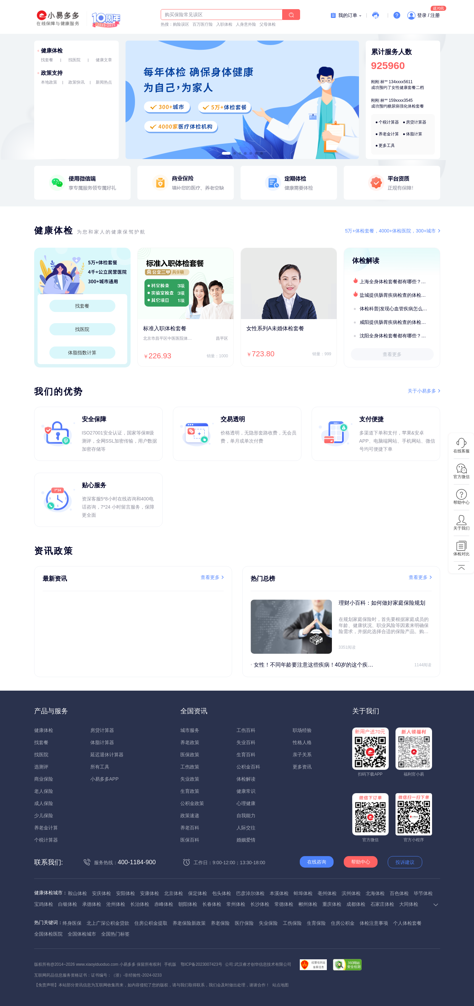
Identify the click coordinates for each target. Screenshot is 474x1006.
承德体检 (91, 904)
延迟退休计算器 (106, 754)
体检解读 (245, 779)
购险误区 (181, 24)
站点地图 (280, 985)
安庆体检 (101, 893)
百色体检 (399, 893)
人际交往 (245, 827)
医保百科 (189, 840)
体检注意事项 (374, 923)
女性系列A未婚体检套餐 (275, 328)
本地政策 (49, 82)
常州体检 (235, 904)
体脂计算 (414, 134)
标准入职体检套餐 (164, 328)
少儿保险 (43, 815)
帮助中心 (360, 862)
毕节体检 (423, 893)
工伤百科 (245, 730)
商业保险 (43, 779)
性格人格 (302, 742)
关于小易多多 (422, 391)
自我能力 (245, 815)
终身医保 (72, 923)
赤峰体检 (163, 904)
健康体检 (52, 50)
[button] (226, 153)
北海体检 (375, 893)
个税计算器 (389, 122)
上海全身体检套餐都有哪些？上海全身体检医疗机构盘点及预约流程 (399, 281)
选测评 (41, 766)
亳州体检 (327, 893)
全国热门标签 (115, 934)
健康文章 (104, 60)
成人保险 (43, 803)
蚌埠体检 (303, 893)
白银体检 (67, 904)
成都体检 (355, 904)
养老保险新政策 (189, 923)
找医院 (74, 60)
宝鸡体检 (43, 904)
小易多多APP (104, 779)
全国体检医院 (48, 934)
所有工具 (99, 766)
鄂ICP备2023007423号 (201, 964)
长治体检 (139, 904)
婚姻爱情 (245, 840)
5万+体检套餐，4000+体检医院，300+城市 (390, 230)
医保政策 (189, 754)
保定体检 (197, 893)
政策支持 (52, 73)
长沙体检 (259, 904)
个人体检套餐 (407, 923)
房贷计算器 (416, 122)
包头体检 (221, 893)
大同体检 (408, 904)
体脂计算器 (102, 742)
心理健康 (245, 803)
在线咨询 (316, 862)
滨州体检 (351, 893)
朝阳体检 (187, 904)
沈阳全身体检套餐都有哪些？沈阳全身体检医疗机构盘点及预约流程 (399, 335)
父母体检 (267, 24)
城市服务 (189, 730)
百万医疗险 (203, 24)
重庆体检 (331, 904)
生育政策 (189, 791)
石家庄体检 (382, 904)
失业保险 (268, 923)
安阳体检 (125, 893)
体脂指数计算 (82, 352)
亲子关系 (302, 754)
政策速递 (189, 815)
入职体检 (224, 24)
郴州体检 (307, 904)
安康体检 (149, 893)
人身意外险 (246, 24)
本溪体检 (279, 893)
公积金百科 (248, 766)
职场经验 (302, 730)
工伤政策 (189, 766)
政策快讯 (76, 82)
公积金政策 (192, 803)
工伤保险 (292, 923)
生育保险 (316, 923)
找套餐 (47, 60)
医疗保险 (244, 923)
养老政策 (189, 742)
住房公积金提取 (150, 923)
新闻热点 (104, 82)
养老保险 (220, 923)
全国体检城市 (82, 934)
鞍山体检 (77, 893)
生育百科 (245, 754)
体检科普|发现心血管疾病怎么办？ (396, 308)
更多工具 (387, 145)
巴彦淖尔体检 (250, 893)
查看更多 (392, 354)
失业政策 (189, 779)
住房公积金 (343, 923)
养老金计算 (389, 134)
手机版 (170, 964)
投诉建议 (405, 862)
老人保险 (43, 791)
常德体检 (283, 904)
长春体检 (211, 904)
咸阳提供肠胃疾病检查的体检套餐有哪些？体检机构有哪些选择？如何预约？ (399, 322)
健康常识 (245, 791)
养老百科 (189, 827)
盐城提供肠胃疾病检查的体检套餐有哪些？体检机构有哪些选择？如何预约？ (399, 295)
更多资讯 (302, 766)
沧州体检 (115, 904)
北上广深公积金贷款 (108, 923)
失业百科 (245, 742)
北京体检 (173, 893)
